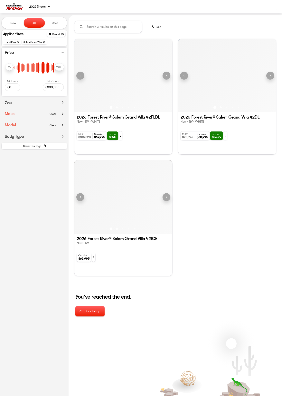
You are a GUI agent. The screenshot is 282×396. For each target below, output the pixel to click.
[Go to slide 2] (117, 107)
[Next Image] (166, 76)
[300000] (53, 87)
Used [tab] (55, 23)
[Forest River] (12, 42)
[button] (81, 75)
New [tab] (13, 23)
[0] (12, 87)
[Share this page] (34, 146)
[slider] (9, 67)
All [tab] (34, 23)
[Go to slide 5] (134, 107)
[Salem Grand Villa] (34, 42)
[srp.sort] (156, 27)
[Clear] (52, 114)
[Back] (56, 34)
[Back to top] (90, 311)
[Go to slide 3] (122, 107)
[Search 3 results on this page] (108, 27)
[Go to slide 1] (111, 107)
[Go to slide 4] (128, 107)
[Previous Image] (80, 76)
